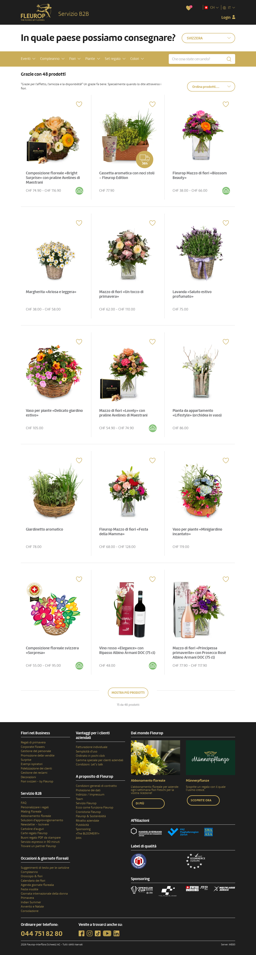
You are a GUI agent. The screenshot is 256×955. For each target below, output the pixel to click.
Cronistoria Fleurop (88, 812)
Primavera (27, 898)
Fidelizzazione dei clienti (36, 768)
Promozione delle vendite (37, 755)
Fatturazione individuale (91, 747)
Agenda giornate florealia (37, 885)
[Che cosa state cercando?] (202, 59)
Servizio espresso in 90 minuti (40, 842)
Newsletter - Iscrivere (35, 824)
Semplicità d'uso (86, 751)
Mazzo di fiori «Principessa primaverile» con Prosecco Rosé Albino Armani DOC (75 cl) (199, 653)
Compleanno (29, 872)
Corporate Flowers (33, 747)
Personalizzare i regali (35, 807)
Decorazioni (28, 777)
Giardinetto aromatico (44, 529)
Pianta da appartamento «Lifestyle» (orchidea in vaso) (197, 413)
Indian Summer (31, 902)
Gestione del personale (36, 751)
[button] (28, 59)
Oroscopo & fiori (31, 876)
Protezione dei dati (88, 790)
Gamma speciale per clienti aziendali (99, 760)
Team (79, 799)
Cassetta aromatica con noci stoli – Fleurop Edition (126, 175)
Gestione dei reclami (34, 772)
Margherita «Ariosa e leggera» (51, 292)
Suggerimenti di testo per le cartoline (45, 867)
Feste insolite (29, 889)
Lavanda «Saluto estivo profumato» (192, 294)
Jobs (78, 838)
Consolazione (29, 911)
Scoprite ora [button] (201, 800)
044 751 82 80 (42, 934)
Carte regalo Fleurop (34, 833)
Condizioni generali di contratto (96, 786)
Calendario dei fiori (33, 880)
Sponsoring (83, 829)
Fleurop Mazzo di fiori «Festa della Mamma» (123, 531)
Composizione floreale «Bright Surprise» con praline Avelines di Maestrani (53, 178)
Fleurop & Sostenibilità (91, 816)
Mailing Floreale (31, 811)
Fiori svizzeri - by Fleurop (37, 781)
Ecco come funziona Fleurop (94, 807)
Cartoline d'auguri (32, 829)
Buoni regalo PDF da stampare (41, 837)
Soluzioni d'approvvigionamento (42, 820)
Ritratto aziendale (87, 820)
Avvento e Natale (32, 906)
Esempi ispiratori (31, 764)
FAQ (23, 803)
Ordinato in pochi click (90, 755)
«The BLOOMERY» (87, 833)
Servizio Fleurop (86, 803)
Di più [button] (140, 803)
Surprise (26, 760)
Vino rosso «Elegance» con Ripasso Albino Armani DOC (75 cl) (127, 650)
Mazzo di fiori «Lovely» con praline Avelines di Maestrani (123, 413)
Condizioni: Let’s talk (89, 764)
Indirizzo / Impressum (90, 794)
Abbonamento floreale (36, 816)
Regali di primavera (33, 742)
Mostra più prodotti (128, 693)
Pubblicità (82, 825)
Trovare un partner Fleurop (38, 846)
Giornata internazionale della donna (44, 893)
